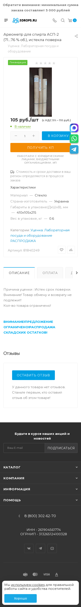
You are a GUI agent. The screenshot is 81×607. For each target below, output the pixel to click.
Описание (19, 273)
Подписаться (61, 448)
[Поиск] (63, 21)
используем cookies (28, 585)
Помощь (12, 500)
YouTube (52, 545)
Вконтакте (28, 545)
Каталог (12, 467)
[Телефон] (55, 21)
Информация (16, 489)
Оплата (50, 273)
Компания (13, 478)
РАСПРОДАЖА (23, 241)
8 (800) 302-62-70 (40, 516)
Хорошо (20, 598)
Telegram (40, 545)
